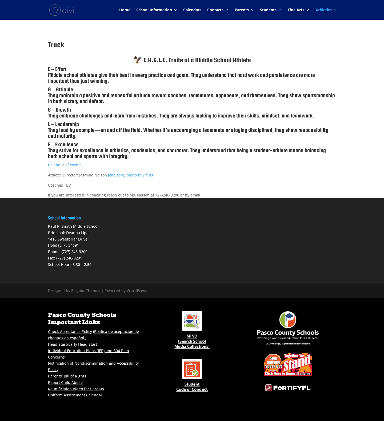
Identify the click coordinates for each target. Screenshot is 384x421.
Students (268, 10)
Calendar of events (65, 164)
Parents (242, 10)
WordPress (137, 290)
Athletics (323, 10)
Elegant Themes (85, 290)
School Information (154, 10)
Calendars (192, 10)
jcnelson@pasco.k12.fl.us (130, 175)
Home (124, 10)
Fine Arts (296, 10)
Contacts (215, 10)
